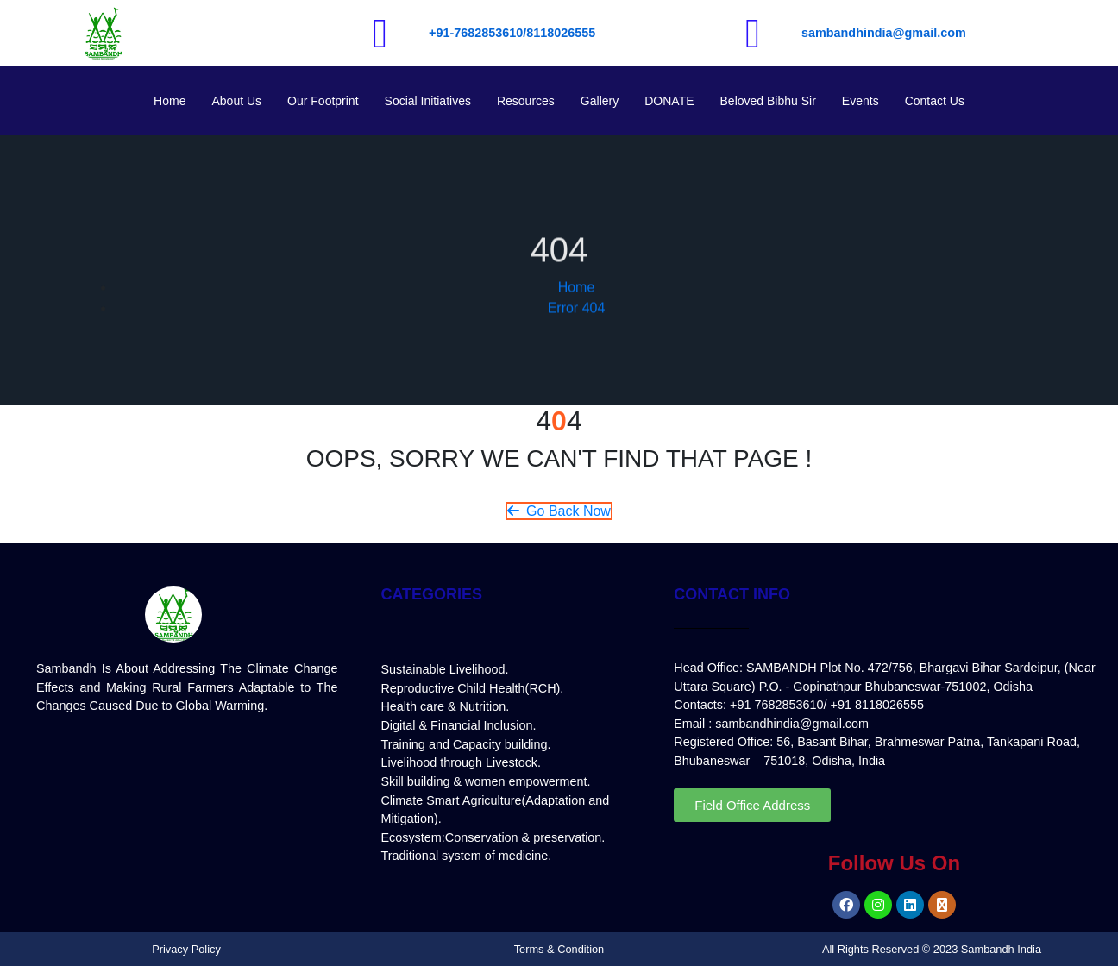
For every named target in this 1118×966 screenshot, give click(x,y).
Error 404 (577, 327)
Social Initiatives (428, 101)
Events (860, 101)
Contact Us (934, 101)
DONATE (669, 101)
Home (169, 101)
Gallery (600, 101)
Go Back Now (559, 511)
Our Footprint (322, 101)
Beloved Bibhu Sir (768, 101)
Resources (526, 101)
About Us (236, 101)
